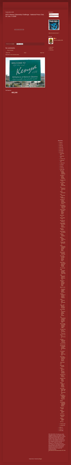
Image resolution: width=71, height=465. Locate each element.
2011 (60, 150)
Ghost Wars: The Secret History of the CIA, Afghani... (62, 358)
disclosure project (62, 408)
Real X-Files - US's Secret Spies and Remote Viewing (62, 264)
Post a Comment (10, 50)
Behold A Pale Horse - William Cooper (62, 380)
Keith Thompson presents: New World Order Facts (62, 271)
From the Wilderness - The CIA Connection (62, 341)
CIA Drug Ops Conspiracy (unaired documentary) (62, 347)
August (61, 162)
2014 (60, 145)
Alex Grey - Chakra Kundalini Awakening (62, 172)
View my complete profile (58, 40)
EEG (61, 363)
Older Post (42, 52)
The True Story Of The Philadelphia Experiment (62, 331)
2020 (60, 142)
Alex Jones (51, 47)
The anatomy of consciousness (62, 189)
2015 (60, 144)
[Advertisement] (52, 73)
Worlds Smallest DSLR (62, 411)
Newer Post (8, 52)
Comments (51, 16)
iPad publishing (62, 195)
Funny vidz (51, 50)
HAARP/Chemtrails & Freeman (62, 375)
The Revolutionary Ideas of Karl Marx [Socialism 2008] (62, 320)
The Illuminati (62, 267)
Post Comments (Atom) (14, 54)
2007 (60, 430)
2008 (60, 429)
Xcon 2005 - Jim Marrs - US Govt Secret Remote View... (62, 258)
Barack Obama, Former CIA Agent (62, 239)
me (55, 38)
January (61, 425)
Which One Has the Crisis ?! (54, 33)
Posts (50, 14)
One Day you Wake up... (62, 221)
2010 (60, 152)
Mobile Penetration (62, 192)
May (61, 166)
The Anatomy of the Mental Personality (62, 184)
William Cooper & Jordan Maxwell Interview (62, 384)
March (61, 169)
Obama (61, 400)
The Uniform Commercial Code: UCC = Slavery (62, 207)
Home (25, 52)
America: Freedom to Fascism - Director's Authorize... (62, 295)
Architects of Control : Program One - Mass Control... (62, 201)
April (61, 167)
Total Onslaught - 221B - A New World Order (62, 277)
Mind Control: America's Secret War (62, 253)
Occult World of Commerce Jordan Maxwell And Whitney (62, 312)
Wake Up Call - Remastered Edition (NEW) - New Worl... (62, 290)
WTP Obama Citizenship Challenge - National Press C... (62, 404)
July (61, 164)
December (62, 153)
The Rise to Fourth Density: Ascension (62, 177)
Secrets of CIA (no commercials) (62, 336)
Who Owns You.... (62, 216)
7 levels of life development (62, 243)
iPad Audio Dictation (62, 366)
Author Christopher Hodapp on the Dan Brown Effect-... (62, 248)
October (61, 158)
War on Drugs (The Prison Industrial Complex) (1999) (62, 325)
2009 (60, 427)
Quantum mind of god (62, 180)
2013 (60, 147)
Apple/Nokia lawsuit (62, 416)
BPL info (51, 48)
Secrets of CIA (62, 343)
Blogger (40, 458)
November (62, 156)
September (62, 160)
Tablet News (62, 362)
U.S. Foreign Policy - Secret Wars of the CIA (62, 353)
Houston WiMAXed (62, 197)
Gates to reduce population (62, 234)
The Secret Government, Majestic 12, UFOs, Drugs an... (62, 397)
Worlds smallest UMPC (62, 419)
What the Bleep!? (62, 229)
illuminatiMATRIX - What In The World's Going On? (62, 225)
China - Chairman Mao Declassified (62, 301)
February (62, 423)
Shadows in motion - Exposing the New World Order (62, 283)
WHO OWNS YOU (62, 218)
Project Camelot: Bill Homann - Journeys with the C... (62, 371)
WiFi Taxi (61, 421)
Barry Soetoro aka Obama (62, 232)
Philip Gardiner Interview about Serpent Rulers (62, 211)
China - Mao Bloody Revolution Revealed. (62, 306)
